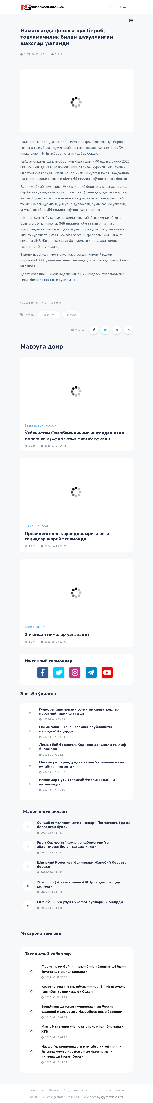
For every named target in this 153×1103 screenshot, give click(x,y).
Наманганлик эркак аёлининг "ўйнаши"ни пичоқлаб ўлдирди (76, 729)
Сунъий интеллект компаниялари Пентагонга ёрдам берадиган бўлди (83, 824)
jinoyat (71, 315)
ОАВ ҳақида (103, 1090)
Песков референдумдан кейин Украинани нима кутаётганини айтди (81, 764)
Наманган (49, 315)
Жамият (54, 1090)
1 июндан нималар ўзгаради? (57, 634)
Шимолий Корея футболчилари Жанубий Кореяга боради (81, 864)
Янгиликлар (36, 1090)
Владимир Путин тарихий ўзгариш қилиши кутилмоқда (77, 782)
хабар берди (87, 153)
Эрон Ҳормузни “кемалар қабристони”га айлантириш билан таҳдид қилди (73, 844)
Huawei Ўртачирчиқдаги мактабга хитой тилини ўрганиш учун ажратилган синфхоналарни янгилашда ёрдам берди (81, 1051)
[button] (117, 7)
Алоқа (120, 1090)
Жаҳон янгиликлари (77, 1090)
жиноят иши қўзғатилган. (59, 280)
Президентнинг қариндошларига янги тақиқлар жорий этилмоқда (67, 536)
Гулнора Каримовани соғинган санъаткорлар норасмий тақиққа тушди (79, 711)
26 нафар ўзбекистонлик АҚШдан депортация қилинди (78, 884)
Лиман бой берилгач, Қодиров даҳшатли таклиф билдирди (82, 746)
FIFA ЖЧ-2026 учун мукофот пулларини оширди (80, 902)
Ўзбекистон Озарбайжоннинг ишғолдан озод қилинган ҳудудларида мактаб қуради (74, 435)
